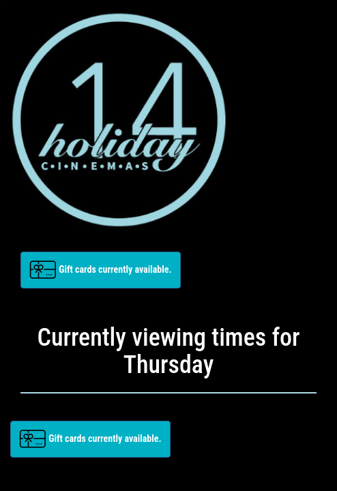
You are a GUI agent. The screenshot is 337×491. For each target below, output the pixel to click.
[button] (100, 270)
